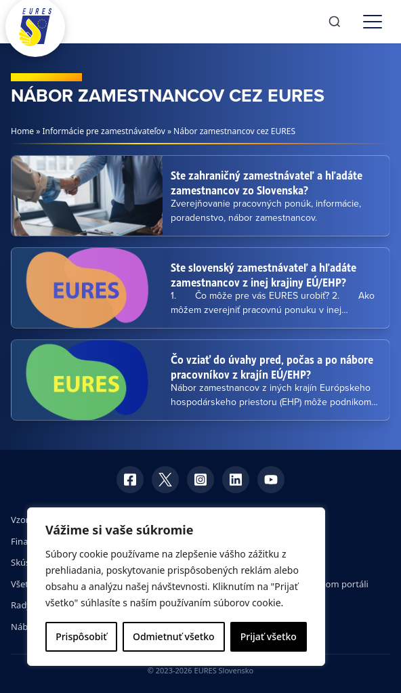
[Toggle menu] (372, 22)
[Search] (335, 22)
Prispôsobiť (81, 636)
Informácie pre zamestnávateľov (104, 131)
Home (22, 131)
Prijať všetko (268, 636)
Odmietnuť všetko (174, 636)
